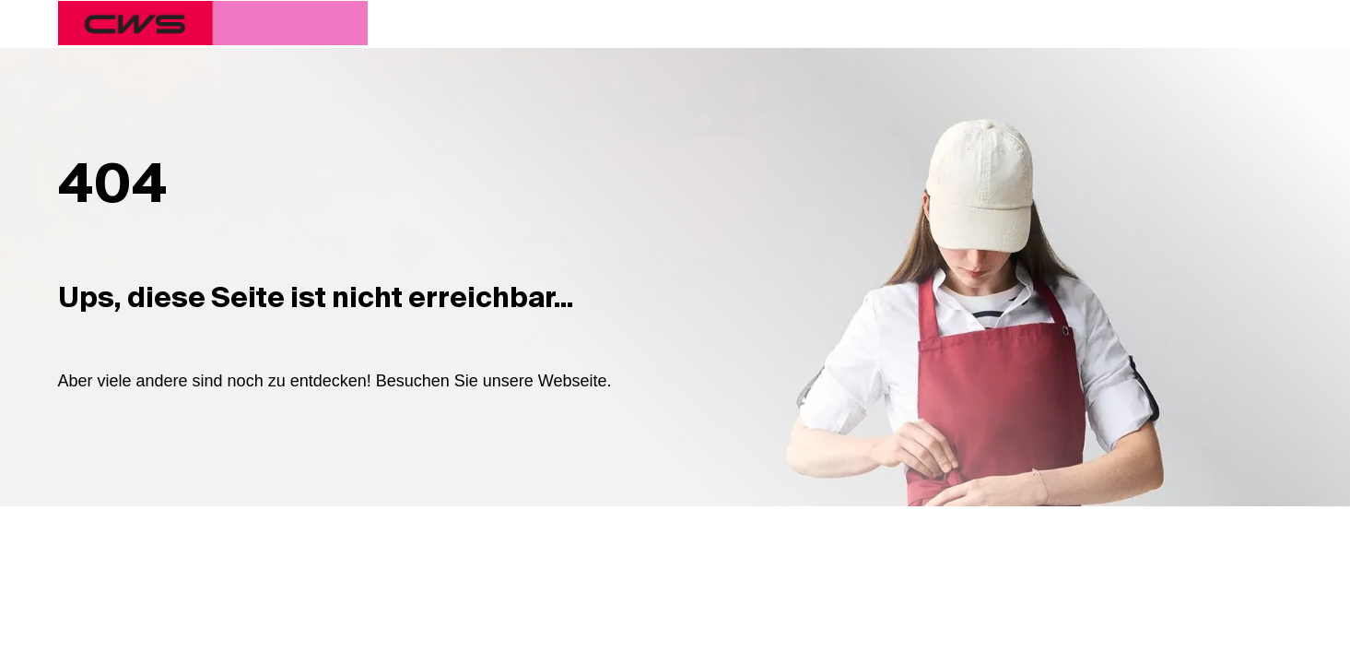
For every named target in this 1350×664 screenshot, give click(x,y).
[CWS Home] (213, 23)
